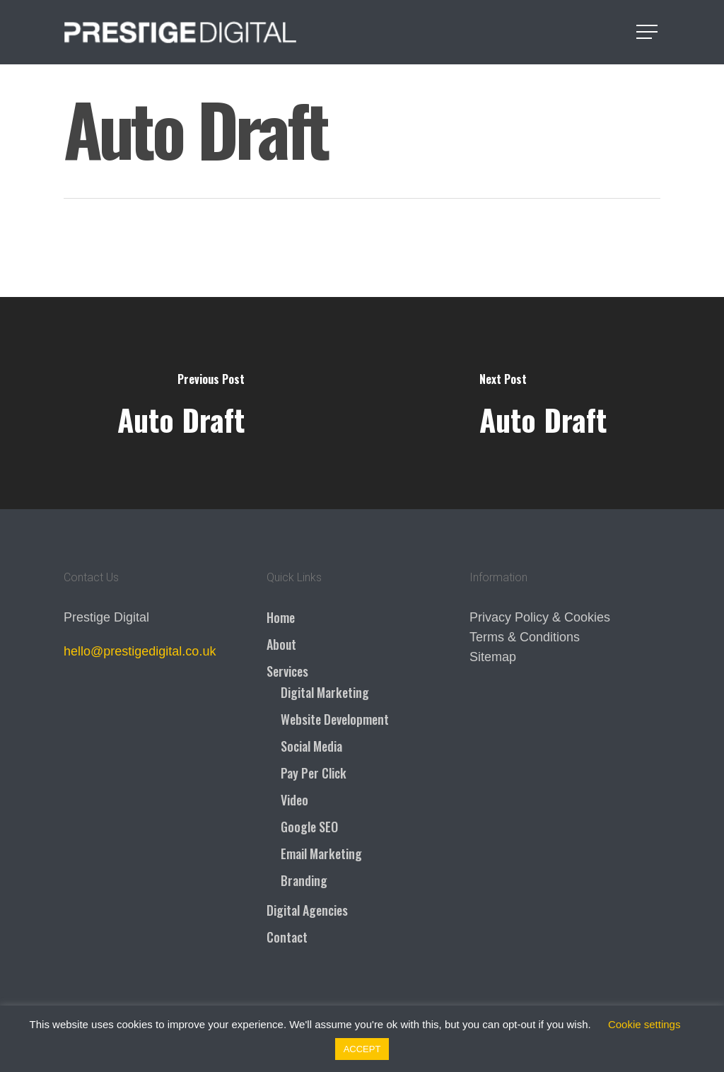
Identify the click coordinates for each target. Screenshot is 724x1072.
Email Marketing (321, 853)
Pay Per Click (313, 773)
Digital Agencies (307, 910)
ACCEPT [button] (362, 1049)
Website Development (335, 719)
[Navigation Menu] (648, 32)
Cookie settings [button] (644, 1024)
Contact (287, 937)
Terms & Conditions (524, 637)
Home (281, 617)
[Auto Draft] (181, 403)
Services (287, 671)
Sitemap (492, 657)
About (281, 644)
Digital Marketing (325, 692)
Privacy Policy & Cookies (539, 617)
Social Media (311, 746)
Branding (304, 880)
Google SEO (309, 826)
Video (294, 800)
